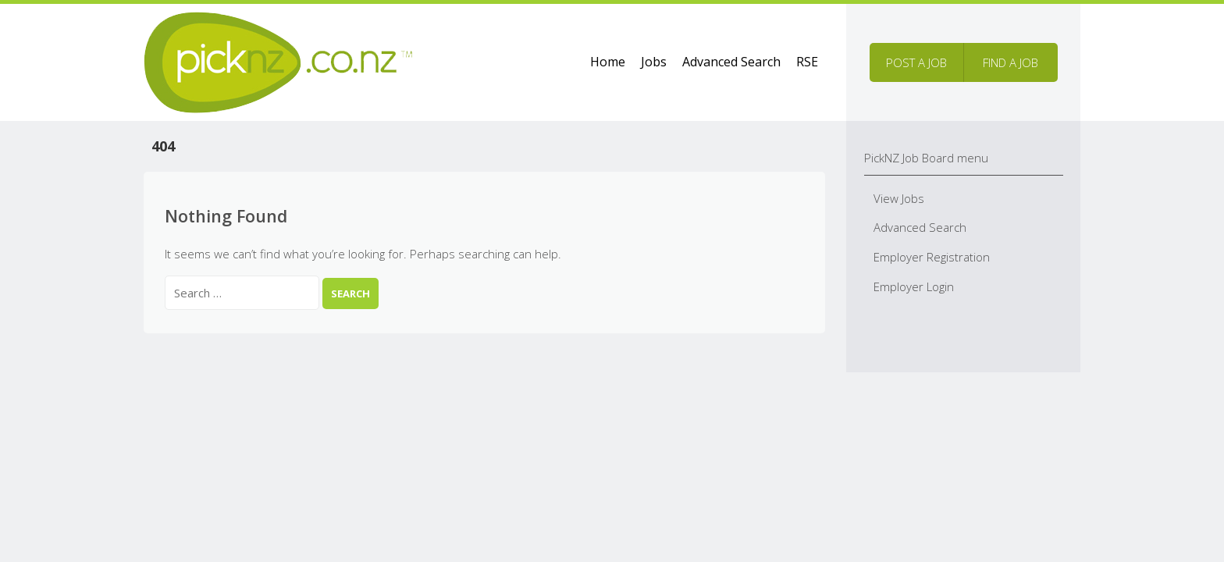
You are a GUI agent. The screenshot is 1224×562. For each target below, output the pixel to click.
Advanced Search (731, 61)
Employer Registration (932, 257)
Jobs (654, 61)
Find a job (1010, 62)
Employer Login (914, 286)
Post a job (916, 62)
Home (607, 61)
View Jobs (899, 198)
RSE (807, 61)
